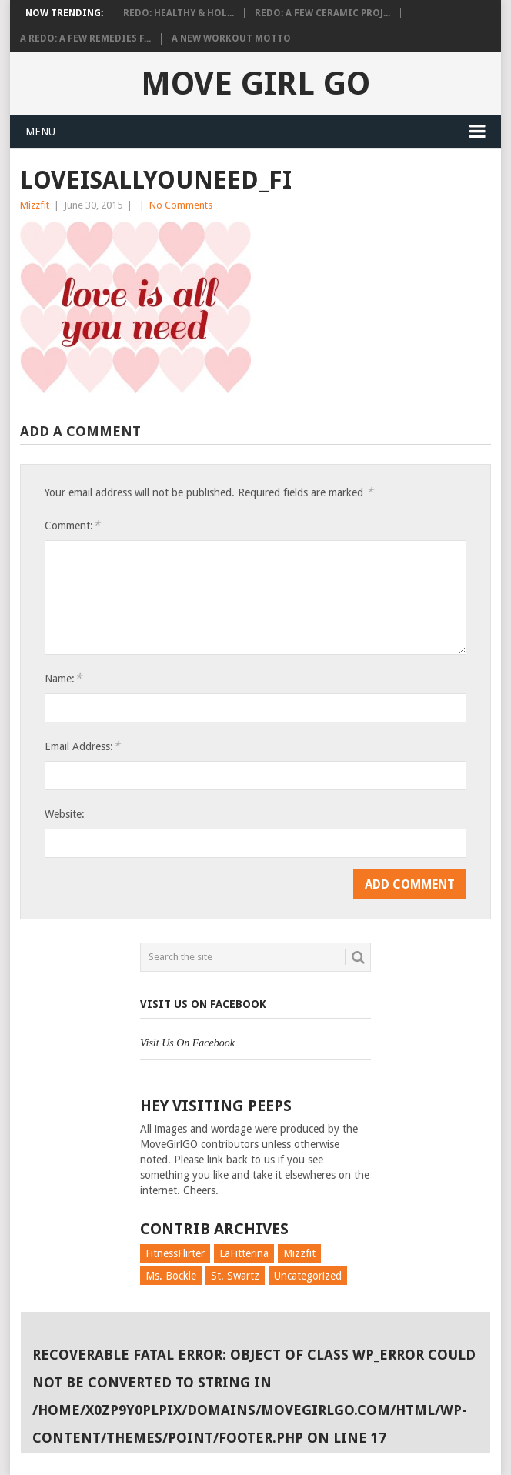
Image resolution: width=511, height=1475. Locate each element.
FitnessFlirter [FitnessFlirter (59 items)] (175, 1253)
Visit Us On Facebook (203, 1004)
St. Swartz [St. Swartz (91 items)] (235, 1276)
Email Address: (82, 746)
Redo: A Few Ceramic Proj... (322, 13)
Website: (65, 814)
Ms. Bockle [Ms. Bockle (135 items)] (170, 1276)
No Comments (180, 205)
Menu (40, 131)
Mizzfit (34, 205)
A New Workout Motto (231, 38)
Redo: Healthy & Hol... (178, 13)
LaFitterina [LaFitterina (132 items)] (244, 1253)
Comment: (72, 525)
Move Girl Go (255, 83)
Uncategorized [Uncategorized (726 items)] (308, 1276)
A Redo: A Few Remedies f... (85, 38)
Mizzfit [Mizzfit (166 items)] (299, 1253)
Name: (63, 678)
